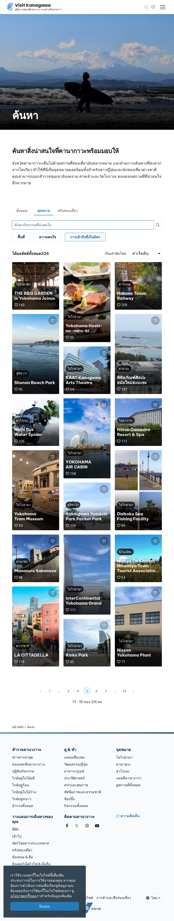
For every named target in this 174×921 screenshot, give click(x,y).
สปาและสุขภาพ (76, 785)
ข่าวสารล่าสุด (22, 757)
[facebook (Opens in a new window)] (67, 825)
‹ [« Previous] (40, 691)
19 (124, 691)
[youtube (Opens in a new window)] (97, 825)
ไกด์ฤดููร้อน (20, 785)
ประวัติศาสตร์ (74, 778)
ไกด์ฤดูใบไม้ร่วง (24, 792)
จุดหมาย (43, 210)
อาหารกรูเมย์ (74, 771)
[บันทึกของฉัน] (153, 7)
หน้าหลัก (18, 727)
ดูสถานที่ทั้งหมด (128, 785)
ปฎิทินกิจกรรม (23, 771)
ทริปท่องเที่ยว (68, 210)
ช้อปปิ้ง (69, 798)
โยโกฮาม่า (124, 757)
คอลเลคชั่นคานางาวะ (29, 764)
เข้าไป (16, 836)
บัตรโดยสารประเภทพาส (30, 843)
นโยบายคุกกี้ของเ (23, 896)
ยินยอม (44, 906)
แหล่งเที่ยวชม (74, 757)
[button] (153, 7)
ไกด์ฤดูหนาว (21, 798)
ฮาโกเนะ (123, 771)
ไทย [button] (151, 897)
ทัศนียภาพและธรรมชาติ (82, 792)
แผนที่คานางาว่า (128, 778)
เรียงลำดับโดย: (116, 253)
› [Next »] (133, 691)
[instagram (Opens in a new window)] (87, 825)
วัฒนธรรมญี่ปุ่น (76, 764)
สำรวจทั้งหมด (22, 805)
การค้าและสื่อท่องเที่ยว (113, 897)
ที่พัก (15, 829)
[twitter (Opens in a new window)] (77, 825)
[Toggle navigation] (162, 7)
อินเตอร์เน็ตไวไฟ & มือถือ (31, 864)
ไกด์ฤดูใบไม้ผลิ (23, 778)
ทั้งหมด (21, 210)
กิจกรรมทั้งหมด (76, 805)
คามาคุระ (123, 764)
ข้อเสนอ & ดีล (22, 857)
